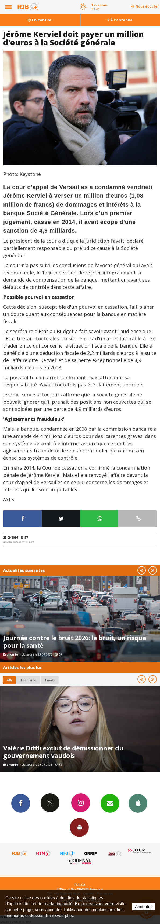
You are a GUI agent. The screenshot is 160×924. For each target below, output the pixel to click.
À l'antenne (120, 20)
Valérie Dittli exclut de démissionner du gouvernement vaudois (63, 752)
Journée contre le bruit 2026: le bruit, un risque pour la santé (74, 642)
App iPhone (138, 803)
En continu (40, 20)
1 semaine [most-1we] (28, 680)
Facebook (20, 803)
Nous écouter (147, 6)
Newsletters (110, 803)
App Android (79, 827)
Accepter (143, 906)
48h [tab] (9, 680)
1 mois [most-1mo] (50, 680)
